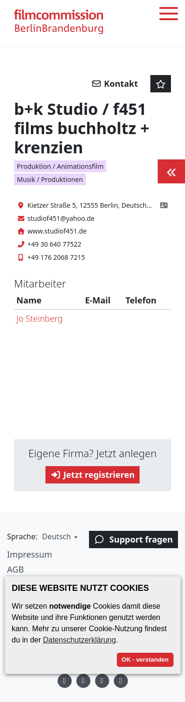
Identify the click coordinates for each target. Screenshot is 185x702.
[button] (59, 536)
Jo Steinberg (39, 318)
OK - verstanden (145, 659)
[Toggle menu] (168, 15)
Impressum (29, 554)
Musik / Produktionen (50, 179)
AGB (15, 569)
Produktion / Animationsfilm (60, 166)
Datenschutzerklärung (79, 640)
